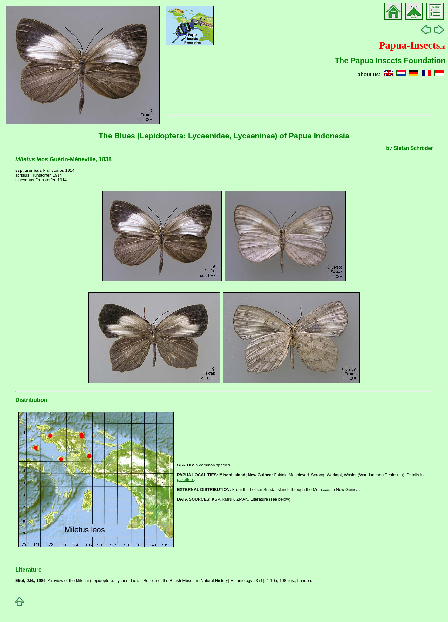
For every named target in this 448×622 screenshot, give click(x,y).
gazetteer (185, 479)
